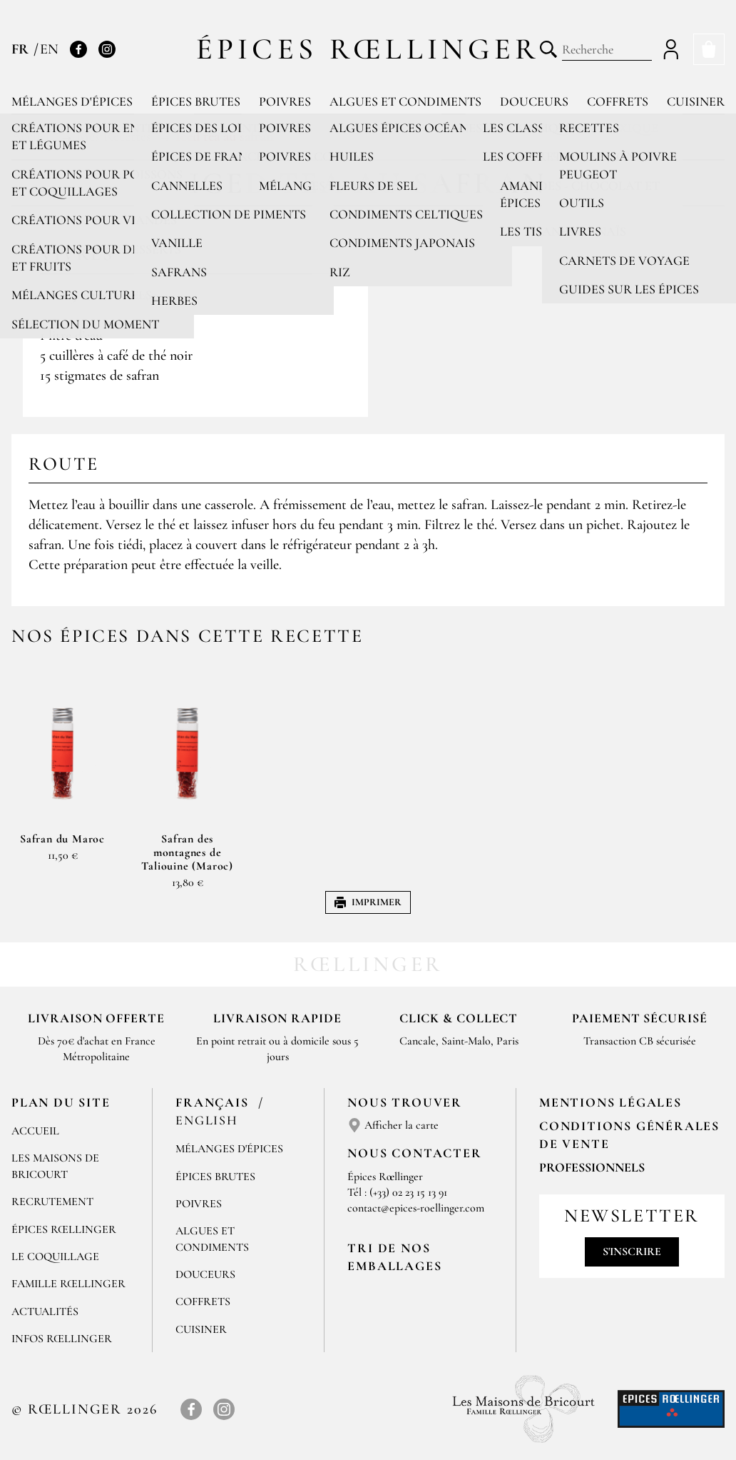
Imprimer (368, 902)
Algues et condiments (405, 101)
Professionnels (592, 1167)
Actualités (44, 1311)
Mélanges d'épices (72, 101)
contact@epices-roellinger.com (415, 1208)
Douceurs (534, 101)
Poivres (285, 101)
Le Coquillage (55, 1256)
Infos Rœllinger (61, 1338)
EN (49, 49)
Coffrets (617, 101)
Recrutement (52, 1201)
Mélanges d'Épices (229, 1149)
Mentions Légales (610, 1102)
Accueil (35, 1131)
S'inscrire (632, 1251)
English (206, 1120)
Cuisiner (696, 101)
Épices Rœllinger (368, 49)
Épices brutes (195, 101)
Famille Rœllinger (68, 1284)
